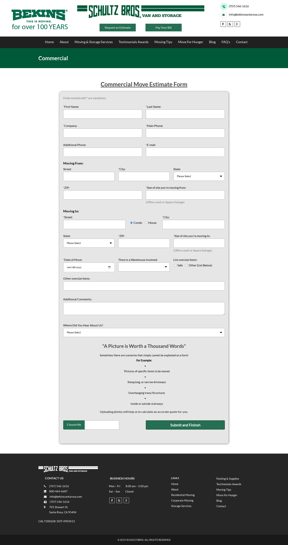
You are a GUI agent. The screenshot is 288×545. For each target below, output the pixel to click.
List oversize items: (185, 259)
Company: (70, 125)
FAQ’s (226, 42)
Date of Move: (72, 259)
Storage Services (181, 506)
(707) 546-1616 (239, 6)
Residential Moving (183, 495)
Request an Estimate (118, 27)
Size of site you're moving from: (166, 187)
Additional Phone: (74, 144)
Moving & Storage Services (94, 42)
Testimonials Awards (134, 42)
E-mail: (151, 144)
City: (121, 169)
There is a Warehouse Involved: (138, 259)
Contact (242, 42)
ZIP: (66, 187)
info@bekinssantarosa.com (246, 14)
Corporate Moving (182, 500)
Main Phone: (154, 125)
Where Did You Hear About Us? (83, 325)
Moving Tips (163, 42)
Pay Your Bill (164, 27)
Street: (67, 169)
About (64, 42)
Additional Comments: (77, 299)
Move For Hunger (190, 42)
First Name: (71, 106)
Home (49, 42)
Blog (212, 42)
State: (177, 169)
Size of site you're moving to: (191, 236)
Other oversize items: (76, 278)
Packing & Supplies (227, 478)
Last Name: (153, 106)
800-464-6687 (58, 491)
